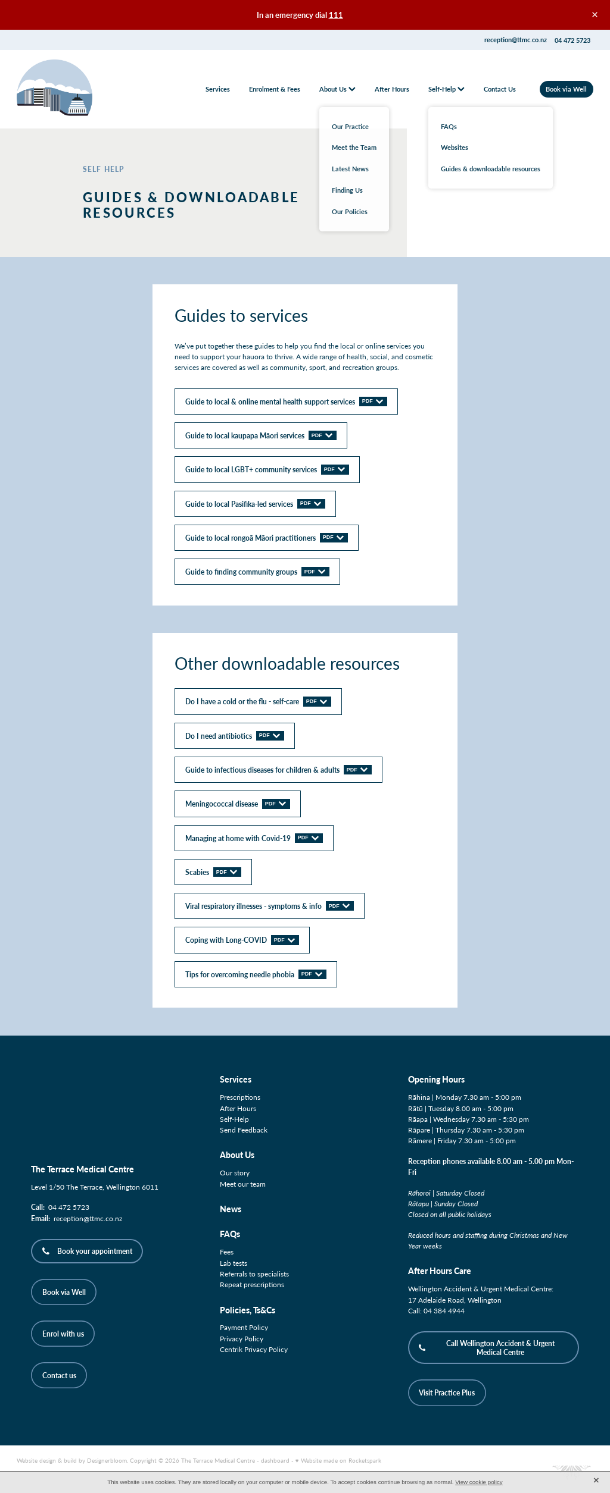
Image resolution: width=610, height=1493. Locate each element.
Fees (227, 1251)
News (230, 1209)
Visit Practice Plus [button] (447, 1392)
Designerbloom (107, 1460)
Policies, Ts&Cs (247, 1310)
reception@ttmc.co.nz (515, 40)
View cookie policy (479, 1482)
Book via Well (566, 88)
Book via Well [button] (64, 1292)
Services (218, 88)
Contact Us (500, 88)
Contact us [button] (59, 1375)
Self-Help (446, 88)
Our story (235, 1172)
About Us (337, 88)
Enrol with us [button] (63, 1333)
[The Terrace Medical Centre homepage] (74, 89)
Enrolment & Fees (274, 88)
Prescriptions (240, 1097)
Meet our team (243, 1183)
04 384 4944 (444, 1310)
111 (336, 15)
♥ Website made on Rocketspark (338, 1460)
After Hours (392, 88)
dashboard (275, 1460)
